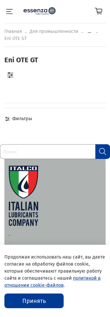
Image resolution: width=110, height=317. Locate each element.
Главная (13, 31)
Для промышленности (54, 31)
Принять (34, 300)
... (89, 31)
